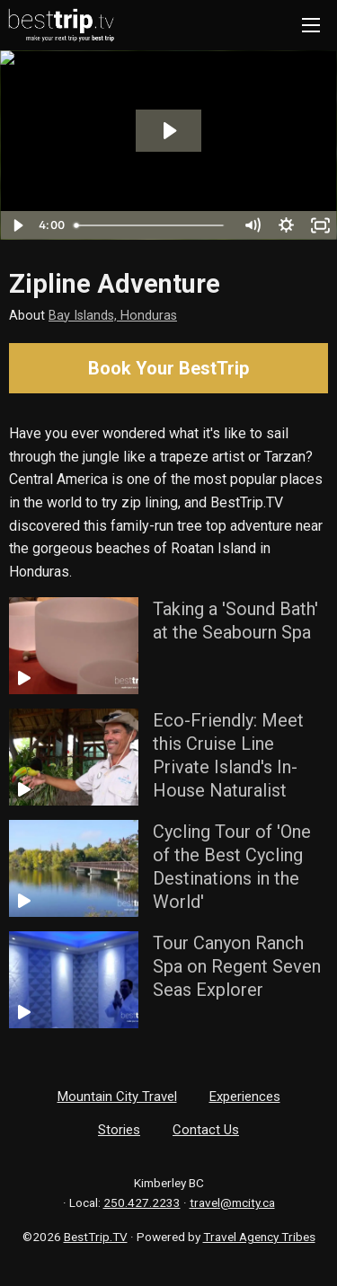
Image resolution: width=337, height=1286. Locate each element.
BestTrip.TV (96, 1236)
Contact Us (206, 1130)
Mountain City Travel (117, 1096)
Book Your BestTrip (168, 368)
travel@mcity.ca (232, 1202)
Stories (119, 1130)
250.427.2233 (142, 1202)
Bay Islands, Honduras (113, 315)
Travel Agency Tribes (259, 1236)
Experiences (244, 1096)
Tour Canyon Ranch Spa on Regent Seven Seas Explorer (237, 966)
